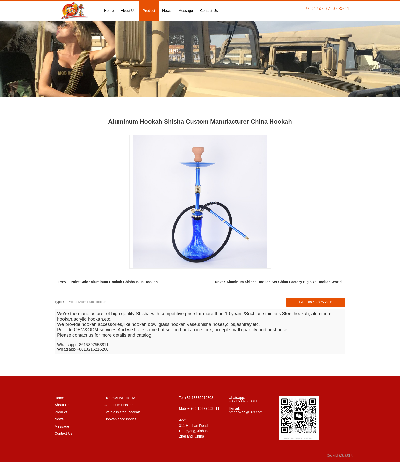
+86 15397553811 (205, 408)
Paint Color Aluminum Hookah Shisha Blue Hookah (114, 282)
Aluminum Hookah (118, 405)
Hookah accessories (120, 419)
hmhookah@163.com (246, 412)
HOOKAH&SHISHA (119, 398)
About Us (62, 405)
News (59, 419)
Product (61, 412)
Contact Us (63, 433)
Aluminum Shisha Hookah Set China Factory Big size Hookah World (284, 282)
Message (62, 426)
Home (59, 398)
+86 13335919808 (198, 397)
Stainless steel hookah (122, 412)
